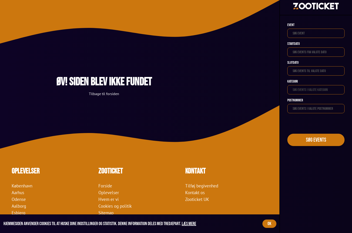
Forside (105, 186)
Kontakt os (195, 192)
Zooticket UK (197, 199)
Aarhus (18, 192)
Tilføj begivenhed (201, 186)
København (22, 186)
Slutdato (292, 62)
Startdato (293, 44)
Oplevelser (108, 192)
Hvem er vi (108, 199)
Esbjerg (18, 213)
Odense (19, 199)
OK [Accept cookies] (269, 223)
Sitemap (106, 213)
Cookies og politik (115, 206)
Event (291, 25)
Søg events (316, 139)
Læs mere (189, 223)
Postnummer (295, 100)
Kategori (292, 81)
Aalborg (19, 206)
